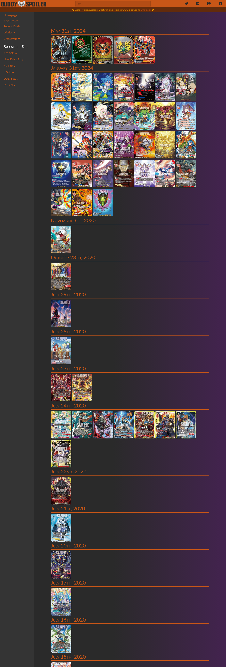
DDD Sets (11, 79)
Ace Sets (10, 53)
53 (149, 620)
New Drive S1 (14, 60)
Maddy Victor (108, 664)
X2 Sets (10, 66)
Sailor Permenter (76, 664)
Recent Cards (12, 27)
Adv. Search (11, 21)
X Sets (9, 72)
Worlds (9, 33)
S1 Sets (10, 85)
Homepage (10, 15)
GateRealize (146, 10)
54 (155, 620)
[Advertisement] (131, 19)
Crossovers (12, 39)
